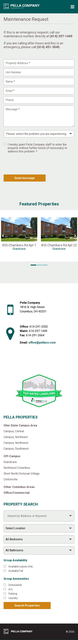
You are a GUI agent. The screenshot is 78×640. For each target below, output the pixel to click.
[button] (33, 265)
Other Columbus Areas (19, 487)
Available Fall (15, 570)
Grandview (10, 462)
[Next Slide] (75, 235)
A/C (10, 589)
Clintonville (10, 479)
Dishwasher (15, 585)
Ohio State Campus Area (20, 425)
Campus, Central (14, 431)
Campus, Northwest (16, 443)
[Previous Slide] (3, 235)
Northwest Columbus (17, 468)
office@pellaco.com (42, 342)
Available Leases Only (20, 566)
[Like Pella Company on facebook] (27, 363)
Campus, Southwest (16, 448)
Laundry (13, 598)
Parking (12, 593)
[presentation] (31, 164)
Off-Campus (12, 456)
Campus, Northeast (16, 437)
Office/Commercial (17, 492)
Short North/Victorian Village (21, 473)
